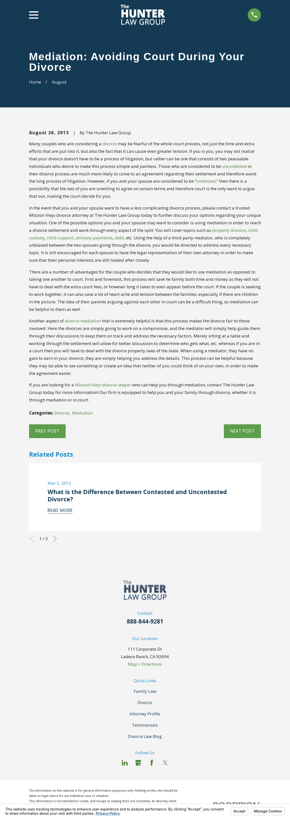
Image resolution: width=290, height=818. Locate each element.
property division (229, 230)
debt (119, 238)
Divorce (61, 413)
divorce (109, 144)
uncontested (234, 166)
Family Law (145, 691)
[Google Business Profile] (138, 763)
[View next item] (55, 539)
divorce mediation (83, 321)
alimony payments (94, 238)
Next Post (242, 431)
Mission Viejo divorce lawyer (103, 385)
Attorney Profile (144, 714)
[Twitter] (165, 763)
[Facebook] (152, 763)
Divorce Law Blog (145, 736)
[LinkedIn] (125, 763)
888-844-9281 (145, 621)
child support (60, 238)
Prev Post (47, 431)
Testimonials (145, 725)
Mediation (82, 413)
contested (206, 181)
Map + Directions (145, 664)
